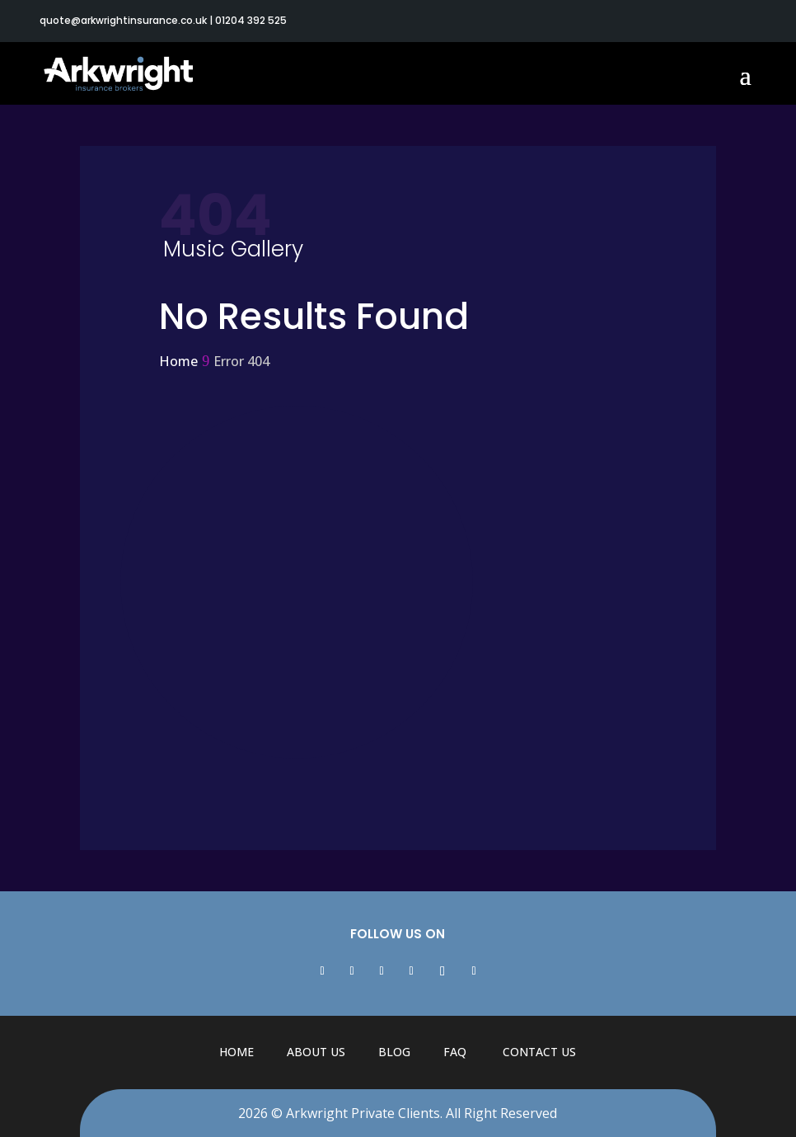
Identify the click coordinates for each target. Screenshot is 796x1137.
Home (236, 1051)
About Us (316, 1051)
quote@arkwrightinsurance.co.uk (123, 20)
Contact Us (539, 1051)
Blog (394, 1051)
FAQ (454, 1051)
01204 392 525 (251, 20)
